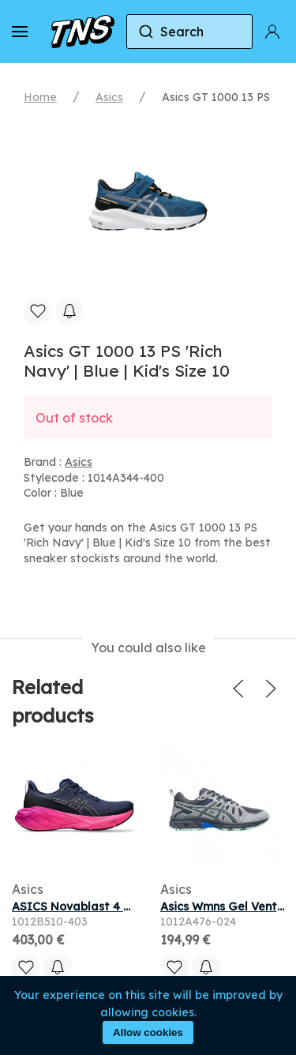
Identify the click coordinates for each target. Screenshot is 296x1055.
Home (40, 97)
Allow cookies (148, 1032)
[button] (19, 31)
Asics (109, 97)
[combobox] (189, 31)
